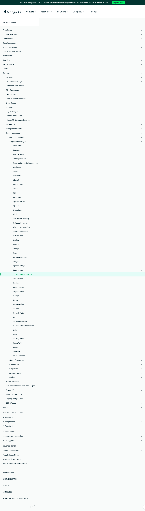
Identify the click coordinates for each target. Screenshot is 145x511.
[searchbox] (81, 22)
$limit (15, 214)
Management (9, 473)
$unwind (16, 351)
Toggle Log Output (24, 274)
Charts (5, 69)
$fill (14, 193)
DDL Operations (12, 90)
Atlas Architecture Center (15, 498)
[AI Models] (19, 417)
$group (16, 206)
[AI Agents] (19, 426)
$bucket (16, 150)
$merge (16, 249)
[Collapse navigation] (39, 507)
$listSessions (18, 236)
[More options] (106, 42)
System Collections (14, 394)
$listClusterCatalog (21, 219)
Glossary (9, 107)
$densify (16, 180)
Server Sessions (12, 381)
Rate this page (124, 37)
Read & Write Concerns (15, 99)
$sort (15, 334)
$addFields (17, 146)
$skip (15, 330)
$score (15, 300)
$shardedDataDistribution (23, 326)
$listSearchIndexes (20, 231)
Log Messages (12, 111)
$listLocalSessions (20, 223)
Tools (6, 485)
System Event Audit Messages (68, 473)
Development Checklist (12, 51)
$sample (16, 296)
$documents (18, 184)
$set (14, 317)
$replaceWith (18, 291)
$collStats (17, 167)
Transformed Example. (58, 120)
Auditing (57, 468)
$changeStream (19, 159)
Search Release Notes (12, 459)
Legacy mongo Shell (14, 399)
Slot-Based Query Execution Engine (20, 386)
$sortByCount (18, 339)
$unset (15, 347)
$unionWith (17, 343)
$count (16, 171)
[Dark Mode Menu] (139, 22)
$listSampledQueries (21, 227)
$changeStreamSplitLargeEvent (26, 163)
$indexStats (17, 210)
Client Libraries (10, 479)
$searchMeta (18, 313)
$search (16, 309)
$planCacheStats (20, 257)
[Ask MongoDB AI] (127, 22)
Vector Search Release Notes (15, 463)
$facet (15, 189)
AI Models (7, 492)
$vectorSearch (19, 356)
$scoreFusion (18, 304)
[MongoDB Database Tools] (19, 120)
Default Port (11, 94)
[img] (119, 42)
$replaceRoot (18, 287)
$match (16, 244)
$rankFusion (18, 279)
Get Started (131, 11)
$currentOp (18, 176)
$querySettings (19, 266)
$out (14, 253)
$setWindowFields (20, 321)
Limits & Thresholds (14, 116)
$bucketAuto (18, 154)
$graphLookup (19, 201)
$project (16, 261)
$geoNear (17, 197)
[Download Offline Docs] (33, 506)
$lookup (16, 240)
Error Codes (11, 103)
